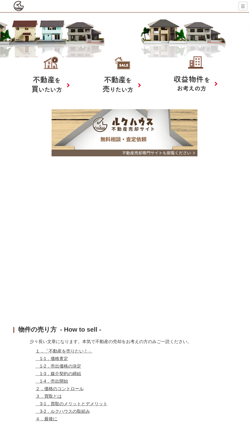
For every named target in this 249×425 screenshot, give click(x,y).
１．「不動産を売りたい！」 (64, 351)
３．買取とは (49, 396)
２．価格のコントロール (60, 388)
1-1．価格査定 (52, 358)
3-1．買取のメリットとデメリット (71, 403)
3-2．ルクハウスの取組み (63, 411)
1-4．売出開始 (52, 381)
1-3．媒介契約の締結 (58, 373)
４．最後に (46, 418)
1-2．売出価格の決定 (58, 366)
